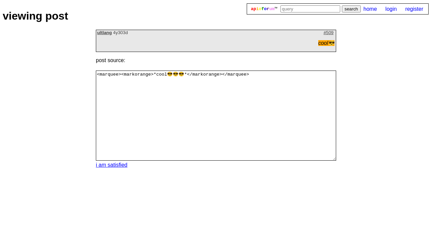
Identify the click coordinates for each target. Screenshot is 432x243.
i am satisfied (111, 165)
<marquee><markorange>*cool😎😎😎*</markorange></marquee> (216, 116)
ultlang (104, 32)
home (370, 9)
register (414, 9)
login (391, 9)
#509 (329, 32)
